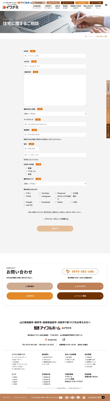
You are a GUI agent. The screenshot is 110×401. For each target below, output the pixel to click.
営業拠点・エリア (91, 362)
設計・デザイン (17, 359)
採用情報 (88, 374)
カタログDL (54, 3)
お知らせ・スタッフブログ (74, 381)
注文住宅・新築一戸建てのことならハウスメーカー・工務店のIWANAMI (55, 397)
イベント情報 (97, 3)
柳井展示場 (47, 379)
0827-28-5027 (48, 344)
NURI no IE (47, 359)
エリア (14, 374)
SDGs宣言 (89, 366)
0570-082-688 (31, 344)
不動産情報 (88, 7)
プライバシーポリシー (20, 397)
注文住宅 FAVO (48, 357)
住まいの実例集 (70, 354)
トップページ (89, 36)
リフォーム (98, 7)
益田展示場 (47, 382)
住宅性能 (16, 362)
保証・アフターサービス (20, 364)
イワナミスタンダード (36, 7)
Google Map (52, 340)
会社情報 (88, 354)
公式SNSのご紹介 (94, 397)
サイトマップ (7, 397)
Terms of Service (74, 388)
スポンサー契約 (91, 364)
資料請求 (39, 3)
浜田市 (15, 384)
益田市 (15, 382)
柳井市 (15, 379)
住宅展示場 (46, 374)
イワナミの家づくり (48, 7)
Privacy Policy (61, 388)
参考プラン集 (70, 359)
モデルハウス (68, 3)
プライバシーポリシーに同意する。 (55, 219)
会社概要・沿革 (90, 359)
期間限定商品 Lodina (50, 362)
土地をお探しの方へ (19, 369)
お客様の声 (75, 7)
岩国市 (15, 377)
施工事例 (65, 7)
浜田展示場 (47, 384)
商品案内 (57, 7)
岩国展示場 (47, 377)
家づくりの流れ (18, 366)
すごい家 (46, 364)
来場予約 (82, 3)
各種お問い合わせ (91, 376)
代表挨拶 (89, 357)
